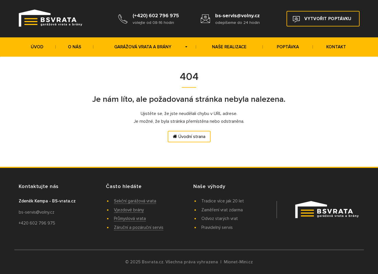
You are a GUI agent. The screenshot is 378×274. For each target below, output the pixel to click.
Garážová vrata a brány (150, 46)
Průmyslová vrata (130, 218)
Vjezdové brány (129, 209)
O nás (74, 46)
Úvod (37, 46)
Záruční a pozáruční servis (138, 227)
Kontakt (336, 46)
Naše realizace (229, 46)
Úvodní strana (189, 136)
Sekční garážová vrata (135, 201)
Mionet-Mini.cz (238, 262)
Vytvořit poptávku (322, 19)
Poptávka (288, 46)
